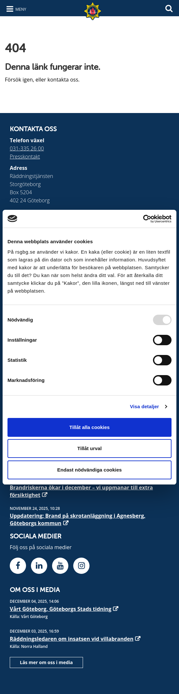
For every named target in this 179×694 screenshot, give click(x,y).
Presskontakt (25, 156)
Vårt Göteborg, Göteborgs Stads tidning (60, 608)
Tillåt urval (89, 448)
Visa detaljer (144, 406)
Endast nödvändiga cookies (89, 470)
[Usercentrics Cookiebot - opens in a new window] (143, 219)
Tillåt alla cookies (89, 427)
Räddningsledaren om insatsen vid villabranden (71, 638)
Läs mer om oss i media (46, 662)
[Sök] (169, 7)
